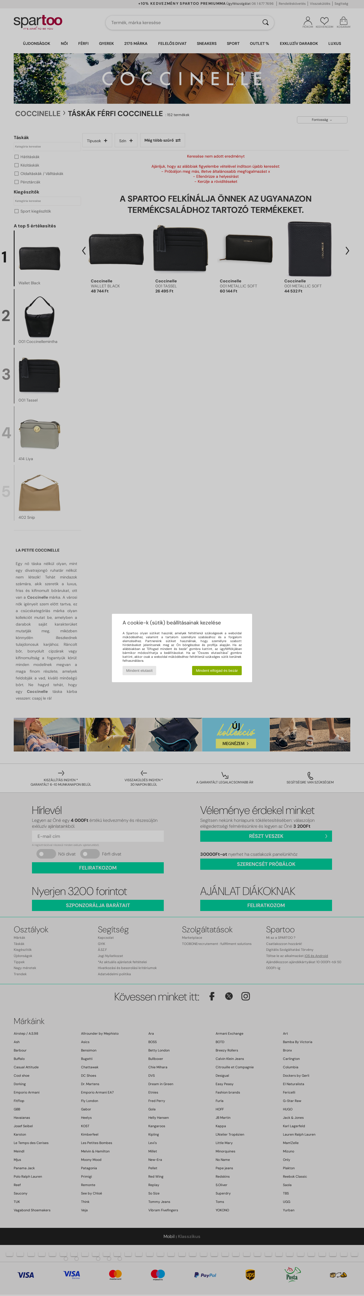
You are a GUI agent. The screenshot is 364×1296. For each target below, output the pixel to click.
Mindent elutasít (139, 670)
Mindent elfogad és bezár (217, 670)
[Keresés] (265, 23)
